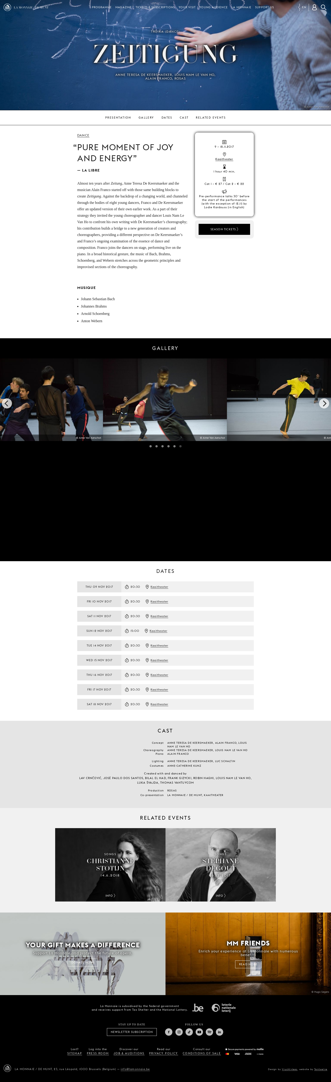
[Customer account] (314, 7)
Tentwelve (320, 1069)
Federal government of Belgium (197, 1007)
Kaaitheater (224, 159)
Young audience (213, 7)
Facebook (168, 1032)
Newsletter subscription (132, 1032)
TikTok (189, 1032)
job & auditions (129, 1053)
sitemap (74, 1053)
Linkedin (219, 1032)
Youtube (199, 1032)
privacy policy (163, 1053)
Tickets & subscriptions (155, 7)
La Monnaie (241, 7)
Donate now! (82, 962)
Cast (184, 117)
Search (323, 7)
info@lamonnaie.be (135, 1069)
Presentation (118, 117)
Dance (83, 135)
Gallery (146, 117)
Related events (211, 117)
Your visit (187, 7)
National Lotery (224, 1008)
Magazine (123, 7)
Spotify (209, 1032)
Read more (248, 964)
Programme (102, 7)
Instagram (179, 1032)
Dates (167, 117)
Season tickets (223, 229)
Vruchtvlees (289, 1069)
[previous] (7, 403)
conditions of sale (202, 1053)
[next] (324, 403)
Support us (264, 7)
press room (98, 1053)
